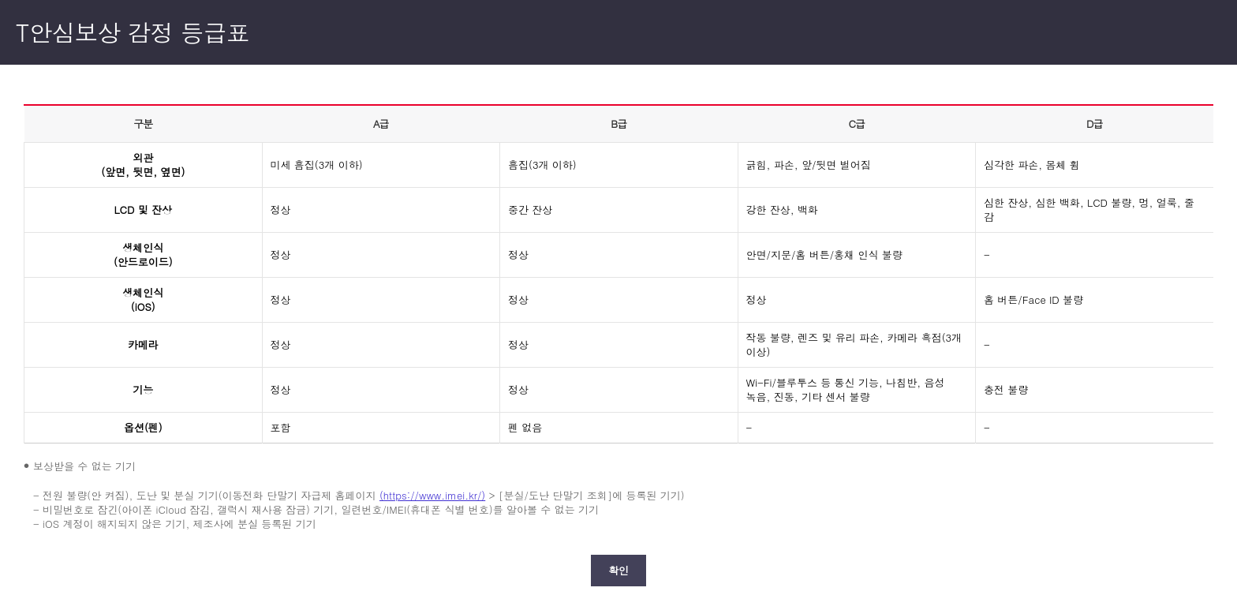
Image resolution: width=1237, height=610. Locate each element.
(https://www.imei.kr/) (432, 495)
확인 (618, 570)
